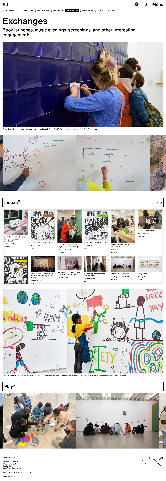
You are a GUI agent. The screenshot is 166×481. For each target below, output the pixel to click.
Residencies (43, 11)
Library (100, 11)
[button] (137, 4)
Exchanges (72, 11)
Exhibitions (27, 11)
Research (58, 11)
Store (111, 11)
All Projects (11, 11)
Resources (87, 11)
